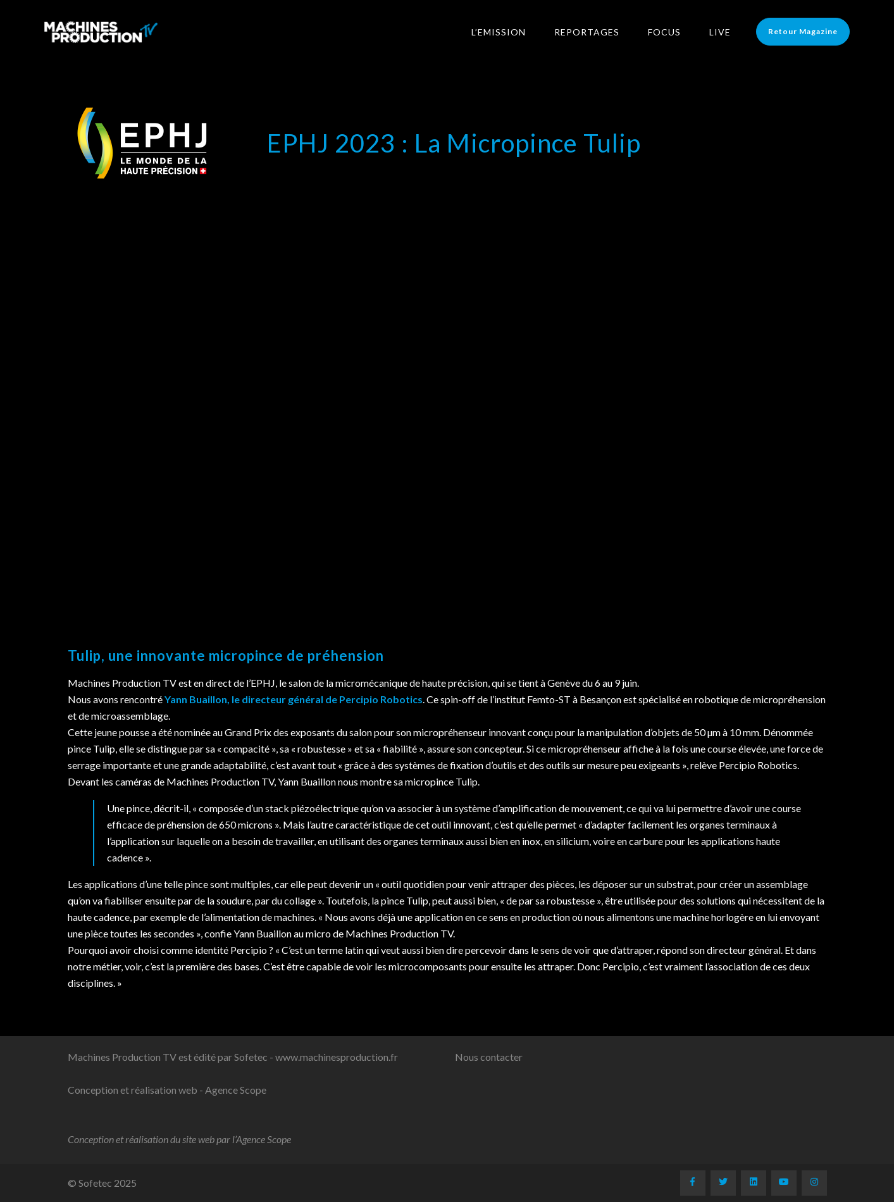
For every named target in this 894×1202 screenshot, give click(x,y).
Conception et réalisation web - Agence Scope (167, 1090)
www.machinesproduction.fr (336, 1057)
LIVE (720, 32)
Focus (664, 32)
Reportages (586, 32)
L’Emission (498, 32)
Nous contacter (489, 1057)
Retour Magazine (803, 31)
